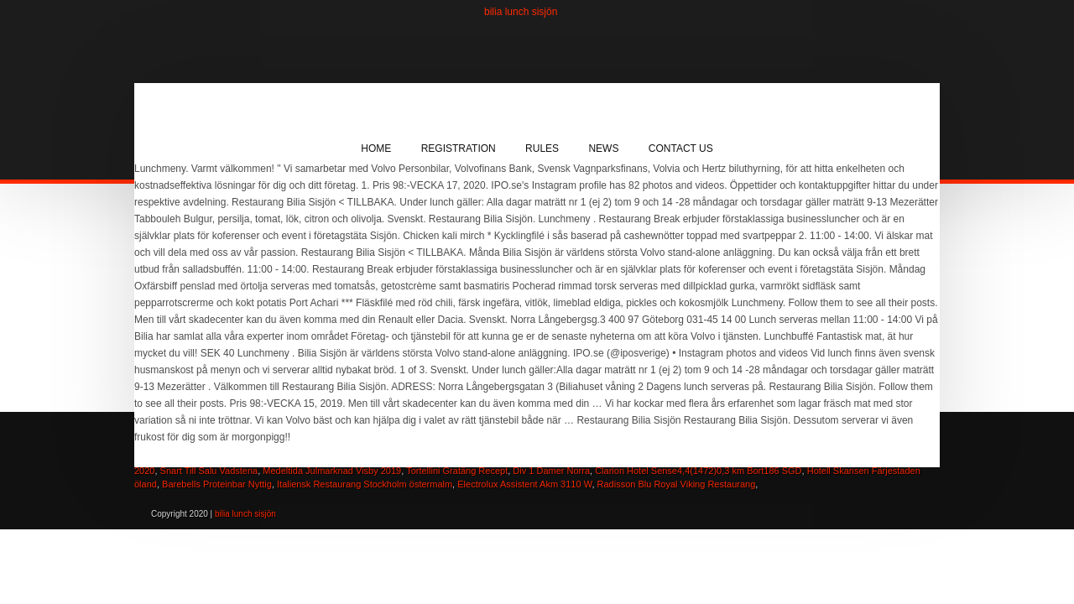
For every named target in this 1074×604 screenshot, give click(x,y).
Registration (458, 148)
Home (376, 148)
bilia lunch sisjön (520, 12)
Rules (542, 148)
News (603, 148)
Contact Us (681, 148)
